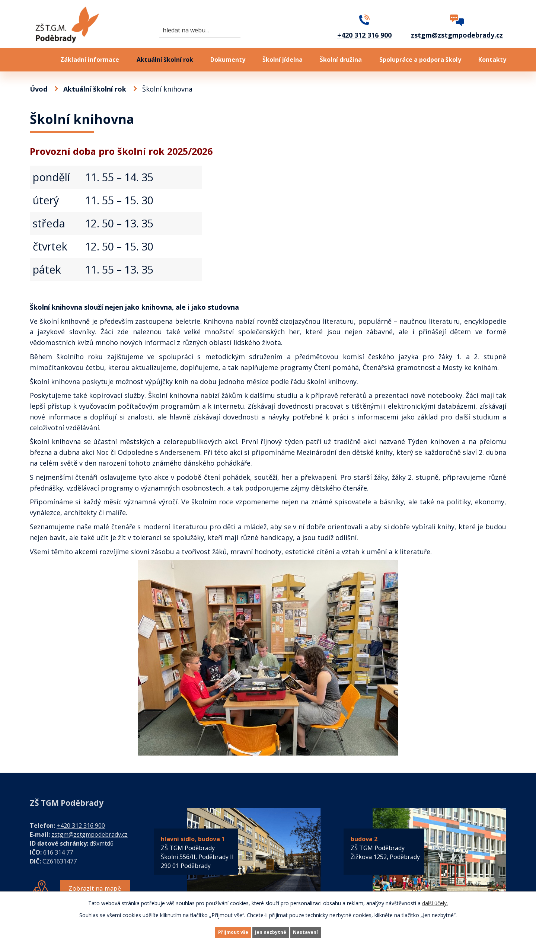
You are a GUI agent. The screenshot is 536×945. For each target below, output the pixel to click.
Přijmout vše (219, 931)
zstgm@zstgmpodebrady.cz (89, 834)
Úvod (36, 59)
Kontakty (492, 59)
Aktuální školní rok (165, 59)
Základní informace (89, 59)
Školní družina (341, 59)
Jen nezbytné (271, 931)
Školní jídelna (282, 59)
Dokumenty (227, 59)
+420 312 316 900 (81, 825)
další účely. (435, 901)
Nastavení (320, 931)
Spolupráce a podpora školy (420, 59)
